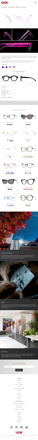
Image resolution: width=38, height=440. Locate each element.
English (19, 416)
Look (19, 395)
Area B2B (19, 390)
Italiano (19, 414)
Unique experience (19, 384)
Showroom (19, 380)
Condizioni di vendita (19, 409)
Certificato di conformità (6, 97)
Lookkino (19, 397)
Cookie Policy (19, 407)
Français (19, 420)
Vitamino (20, 437)
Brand (19, 382)
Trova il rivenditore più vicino (19, 71)
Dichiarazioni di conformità (19, 403)
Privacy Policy (19, 405)
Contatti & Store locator (19, 388)
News (19, 386)
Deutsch (19, 418)
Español (19, 422)
